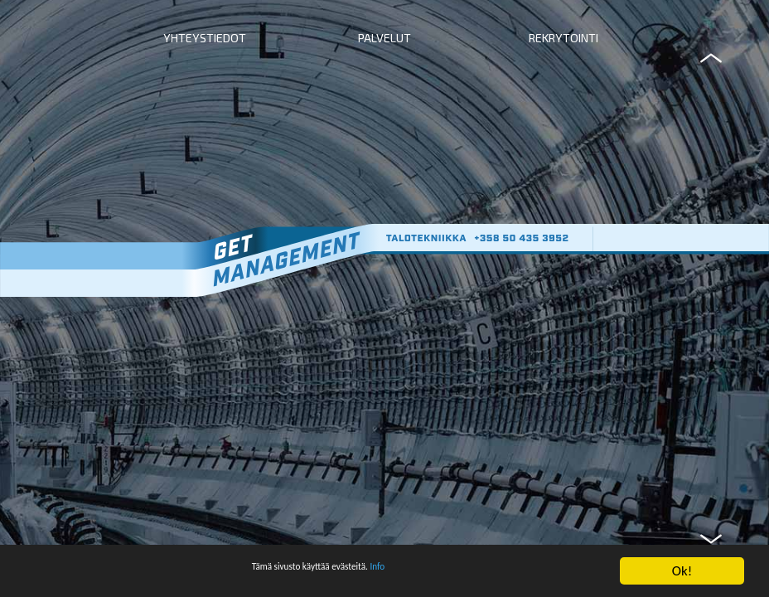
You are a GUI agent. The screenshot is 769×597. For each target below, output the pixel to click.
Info (408, 576)
